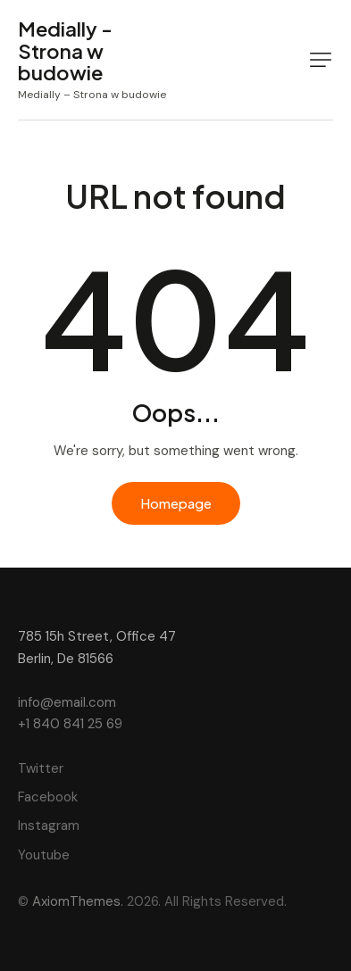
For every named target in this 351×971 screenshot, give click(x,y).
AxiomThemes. (77, 901)
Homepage (176, 502)
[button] (320, 59)
